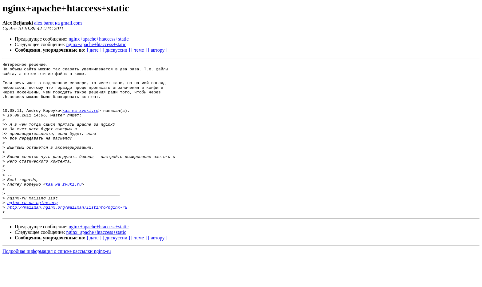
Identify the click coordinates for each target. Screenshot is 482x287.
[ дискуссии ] (116, 50)
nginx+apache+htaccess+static (98, 38)
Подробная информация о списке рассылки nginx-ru (56, 281)
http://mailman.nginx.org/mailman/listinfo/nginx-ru (67, 236)
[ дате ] (94, 50)
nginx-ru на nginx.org (32, 231)
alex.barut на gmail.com (58, 23)
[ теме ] (139, 50)
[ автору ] (157, 50)
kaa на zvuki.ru (80, 120)
